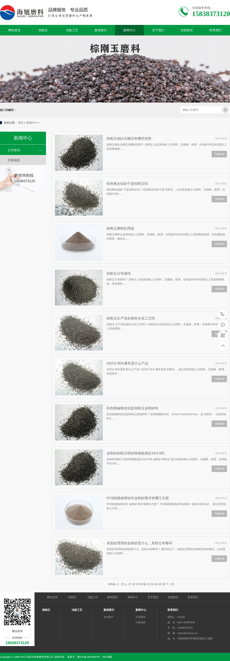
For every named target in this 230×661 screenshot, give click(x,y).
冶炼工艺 (72, 30)
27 (129, 584)
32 (148, 584)
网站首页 (14, 30)
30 (141, 584)
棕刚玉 (43, 30)
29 (137, 584)
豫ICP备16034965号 (88, 656)
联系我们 (215, 30)
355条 (111, 584)
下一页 (170, 584)
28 (133, 584)
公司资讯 (14, 150)
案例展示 (100, 30)
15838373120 (223, 314)
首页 (20, 122)
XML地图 (107, 656)
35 (159, 584)
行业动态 (14, 160)
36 (163, 584)
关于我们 (158, 30)
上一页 (120, 584)
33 (152, 584)
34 (156, 584)
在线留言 (187, 30)
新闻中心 (129, 30)
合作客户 (108, 617)
